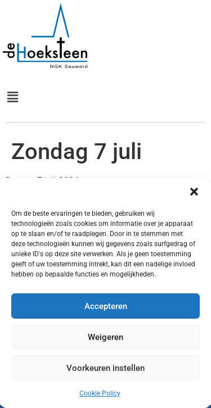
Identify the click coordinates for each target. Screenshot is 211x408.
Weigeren (105, 337)
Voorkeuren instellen (105, 368)
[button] (194, 191)
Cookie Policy (99, 393)
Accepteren (105, 306)
